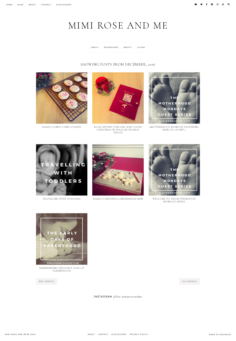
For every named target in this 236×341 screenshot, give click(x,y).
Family (95, 47)
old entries (189, 281)
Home (9, 4)
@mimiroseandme (132, 296)
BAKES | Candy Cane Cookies (61, 127)
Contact (46, 4)
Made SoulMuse (220, 334)
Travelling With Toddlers (62, 198)
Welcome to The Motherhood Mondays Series (174, 200)
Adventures (111, 47)
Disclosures (63, 4)
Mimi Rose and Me (118, 25)
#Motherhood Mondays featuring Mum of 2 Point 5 (174, 128)
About (32, 4)
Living (141, 47)
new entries (46, 281)
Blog (21, 4)
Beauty (128, 47)
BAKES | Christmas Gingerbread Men (118, 198)
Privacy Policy (139, 334)
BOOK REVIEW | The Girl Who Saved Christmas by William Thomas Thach (118, 130)
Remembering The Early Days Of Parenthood (61, 269)
